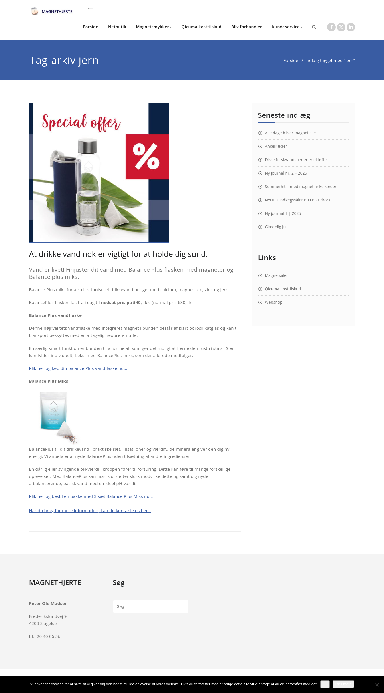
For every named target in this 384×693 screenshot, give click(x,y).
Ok (325, 684)
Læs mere (343, 684)
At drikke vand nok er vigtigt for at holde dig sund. (118, 254)
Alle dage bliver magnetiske (290, 132)
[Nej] (377, 685)
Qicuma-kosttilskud (283, 288)
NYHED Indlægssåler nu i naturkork (298, 200)
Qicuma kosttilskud (202, 26)
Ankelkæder (276, 146)
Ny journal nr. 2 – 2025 (286, 173)
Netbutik (117, 26)
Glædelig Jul (276, 226)
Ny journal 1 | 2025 (283, 213)
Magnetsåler (276, 275)
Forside (90, 26)
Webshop (274, 302)
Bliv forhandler (246, 26)
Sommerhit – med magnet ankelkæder (301, 186)
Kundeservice (287, 26)
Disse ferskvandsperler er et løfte (296, 159)
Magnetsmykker (154, 26)
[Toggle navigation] (90, 8)
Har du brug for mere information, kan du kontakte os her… (90, 510)
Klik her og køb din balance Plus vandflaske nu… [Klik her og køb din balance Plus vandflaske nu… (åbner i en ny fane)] (78, 368)
